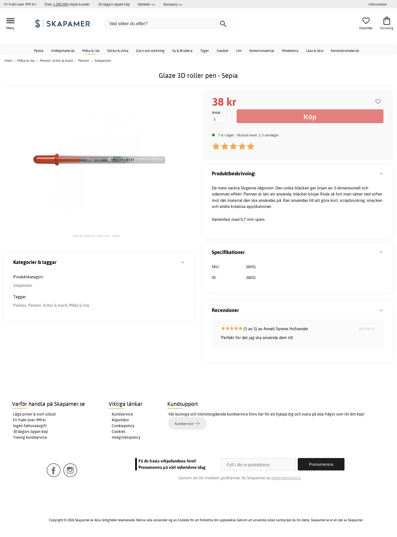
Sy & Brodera (182, 50)
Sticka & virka (117, 50)
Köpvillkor (120, 419)
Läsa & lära (314, 50)
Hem (8, 60)
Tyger (204, 50)
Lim (239, 50)
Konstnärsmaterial (345, 50)
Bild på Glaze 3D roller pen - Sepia (96, 236)
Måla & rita (91, 50)
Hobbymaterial (63, 50)
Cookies (119, 431)
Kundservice (122, 414)
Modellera (290, 50)
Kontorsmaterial (261, 50)
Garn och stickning (150, 50)
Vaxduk (222, 50)
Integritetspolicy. (286, 477)
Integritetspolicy (126, 437)
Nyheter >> (146, 4)
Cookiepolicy (123, 425)
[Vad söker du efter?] (169, 23)
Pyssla (38, 50)
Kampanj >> (172, 4)
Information (378, 4)
